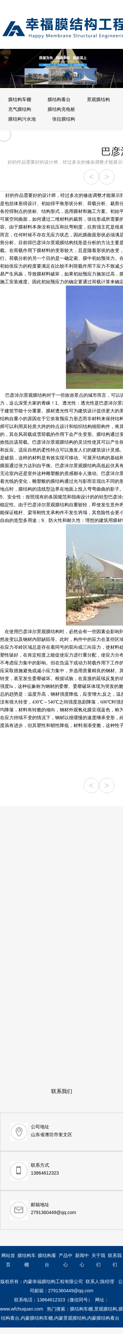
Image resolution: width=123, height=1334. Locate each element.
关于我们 (72, 75)
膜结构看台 (59, 99)
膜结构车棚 (19, 99)
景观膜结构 (98, 99)
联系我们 (106, 75)
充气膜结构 (19, 109)
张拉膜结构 (63, 119)
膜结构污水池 (22, 119)
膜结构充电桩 (61, 109)
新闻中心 (38, 75)
